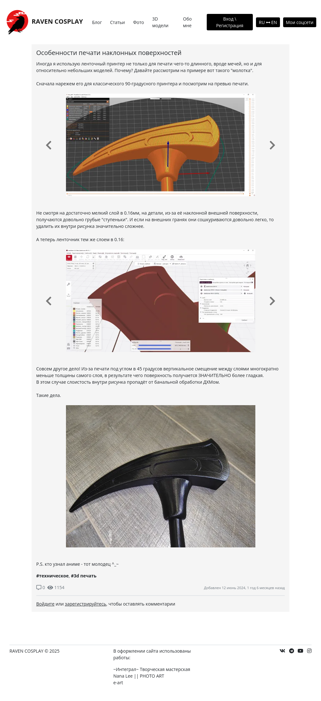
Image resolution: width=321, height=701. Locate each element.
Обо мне (187, 22)
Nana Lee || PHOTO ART (138, 676)
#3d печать (84, 576)
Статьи (117, 22)
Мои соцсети (300, 22)
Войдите (45, 604)
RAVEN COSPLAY (44, 22)
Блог (97, 22)
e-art (118, 683)
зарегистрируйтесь (85, 604)
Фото (138, 22)
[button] (48, 145)
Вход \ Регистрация (229, 22)
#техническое (52, 576)
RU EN (268, 22)
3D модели (160, 22)
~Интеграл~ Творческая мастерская (151, 669)
